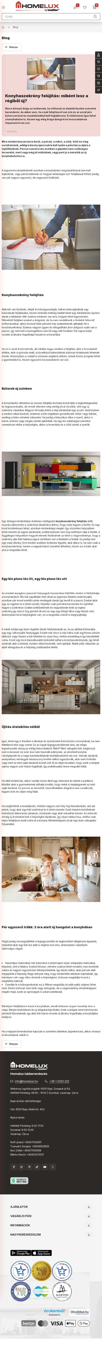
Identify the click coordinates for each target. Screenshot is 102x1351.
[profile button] (86, 6)
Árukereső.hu (54, 1315)
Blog (15, 27)
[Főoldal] (3, 27)
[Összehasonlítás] (77, 6)
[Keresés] (95, 16)
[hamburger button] (5, 6)
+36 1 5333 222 (59, 1081)
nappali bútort (41, 546)
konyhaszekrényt (12, 327)
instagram (21, 1167)
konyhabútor (53, 170)
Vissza (13, 47)
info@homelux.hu (26, 1081)
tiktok (37, 1167)
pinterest (29, 1167)
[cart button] (96, 6)
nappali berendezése (20, 1031)
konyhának (83, 741)
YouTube (44, 1167)
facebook (13, 1167)
